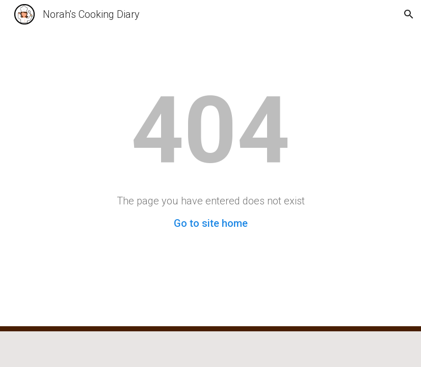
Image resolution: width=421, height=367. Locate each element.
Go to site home (211, 223)
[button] (409, 14)
